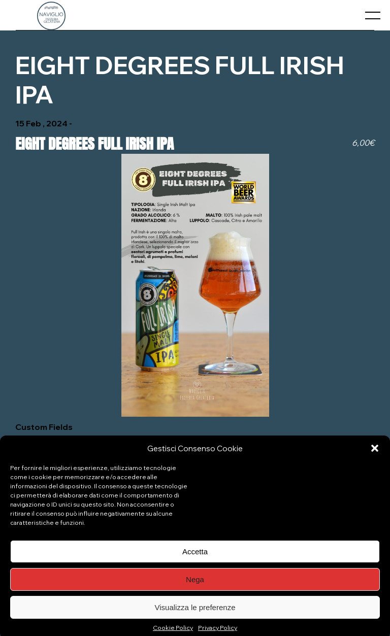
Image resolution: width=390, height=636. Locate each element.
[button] (375, 454)
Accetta (195, 557)
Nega (195, 585)
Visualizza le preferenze (195, 613)
